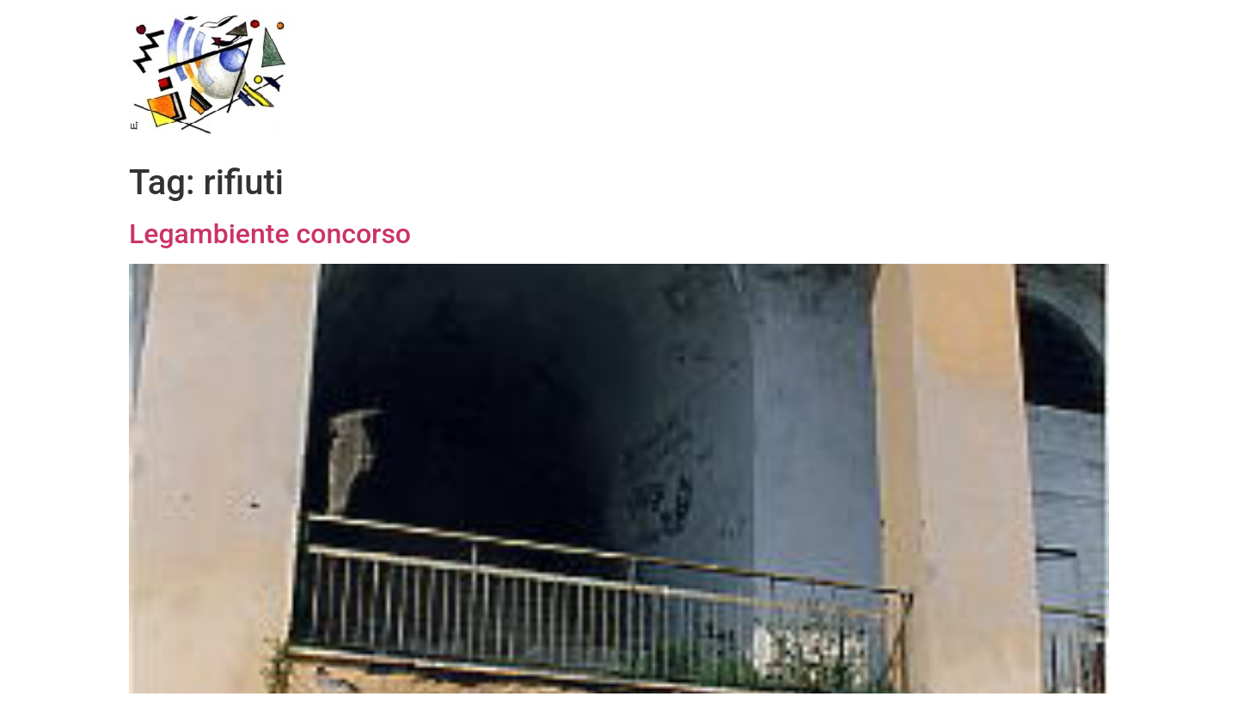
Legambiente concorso (270, 233)
